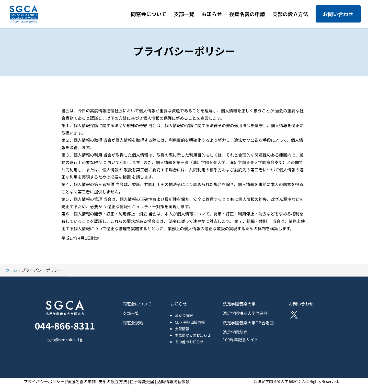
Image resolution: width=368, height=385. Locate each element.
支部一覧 (131, 313)
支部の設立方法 (112, 381)
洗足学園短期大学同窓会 (245, 313)
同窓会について (137, 304)
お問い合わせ (338, 14)
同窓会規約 (133, 323)
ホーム (11, 270)
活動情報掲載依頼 (173, 381)
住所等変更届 (142, 381)
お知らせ (178, 304)
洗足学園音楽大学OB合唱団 (248, 323)
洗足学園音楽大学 (239, 304)
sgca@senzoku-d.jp (65, 339)
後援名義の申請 (81, 381)
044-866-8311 (65, 325)
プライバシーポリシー (44, 381)
